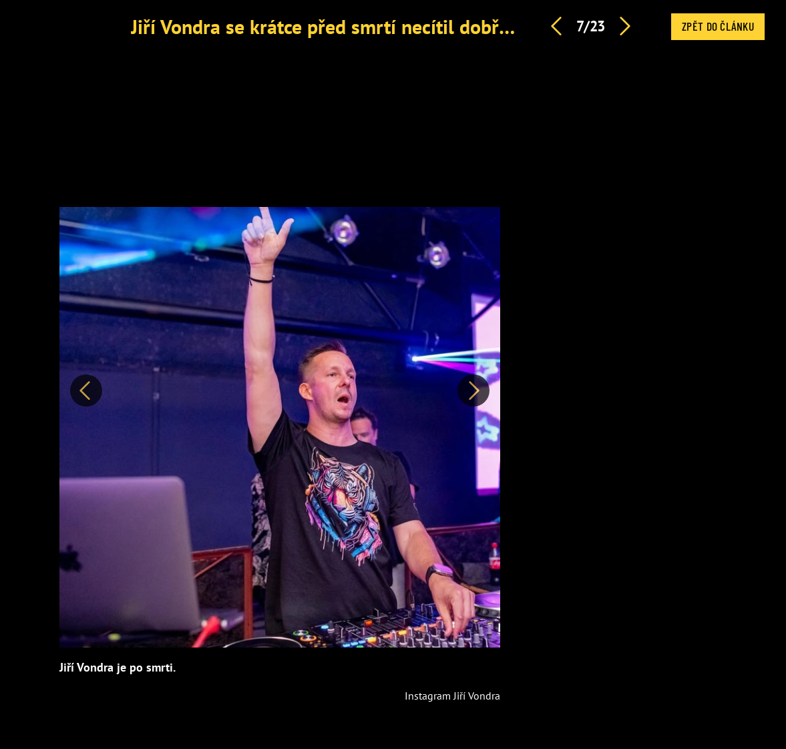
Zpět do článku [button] (718, 26)
